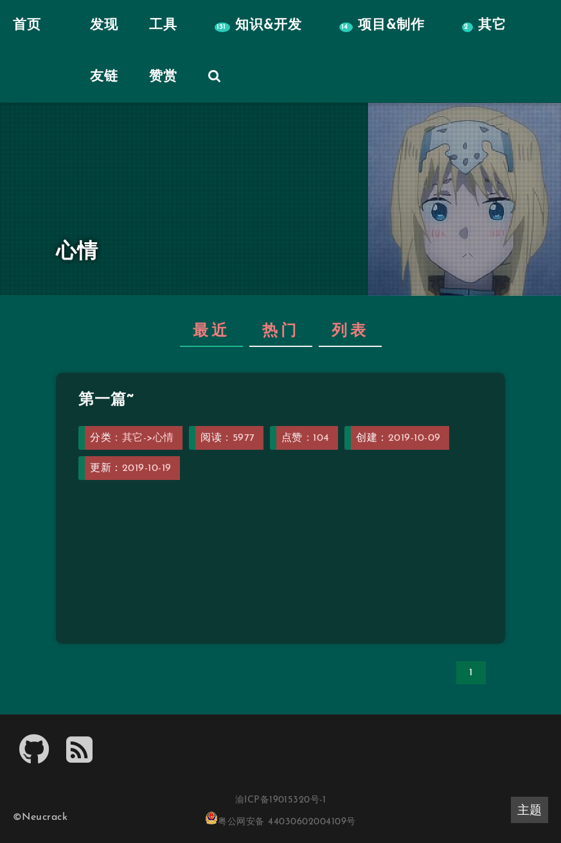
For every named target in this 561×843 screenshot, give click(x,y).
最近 (211, 331)
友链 (104, 77)
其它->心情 (148, 438)
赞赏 (163, 77)
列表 (350, 331)
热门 (280, 331)
